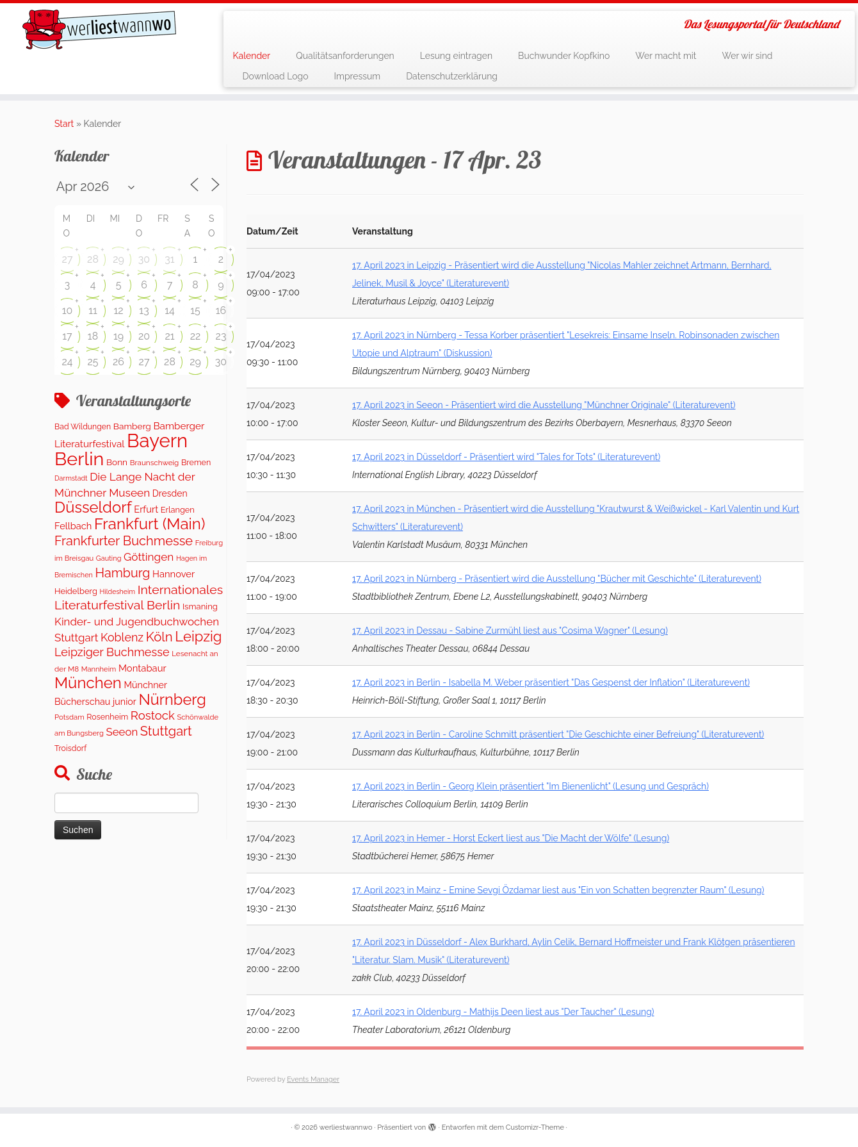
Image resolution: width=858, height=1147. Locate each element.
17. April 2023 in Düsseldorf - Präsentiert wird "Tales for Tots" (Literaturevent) (506, 457)
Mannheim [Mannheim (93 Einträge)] (99, 668)
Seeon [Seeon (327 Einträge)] (122, 731)
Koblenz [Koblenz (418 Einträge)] (122, 637)
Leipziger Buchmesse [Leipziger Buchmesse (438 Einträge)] (112, 652)
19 (118, 336)
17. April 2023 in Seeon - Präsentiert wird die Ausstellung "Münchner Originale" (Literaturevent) (544, 405)
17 (67, 336)
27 (67, 259)
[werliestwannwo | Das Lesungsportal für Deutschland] (99, 29)
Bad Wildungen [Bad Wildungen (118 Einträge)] (82, 426)
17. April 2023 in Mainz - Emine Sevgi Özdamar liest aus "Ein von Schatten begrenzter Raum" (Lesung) (558, 890)
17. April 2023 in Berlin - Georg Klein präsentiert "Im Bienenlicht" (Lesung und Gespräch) (530, 786)
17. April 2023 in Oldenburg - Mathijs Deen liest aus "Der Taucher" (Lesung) (503, 1012)
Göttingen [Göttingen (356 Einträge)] (149, 556)
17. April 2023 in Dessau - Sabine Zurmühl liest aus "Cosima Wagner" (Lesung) (510, 630)
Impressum (357, 76)
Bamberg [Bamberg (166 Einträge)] (132, 426)
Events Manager (313, 1079)
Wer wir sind (747, 56)
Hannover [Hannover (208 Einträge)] (173, 573)
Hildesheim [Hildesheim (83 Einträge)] (117, 591)
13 (144, 310)
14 (170, 310)
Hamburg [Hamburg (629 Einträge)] (122, 573)
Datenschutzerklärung (452, 76)
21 (169, 336)
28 (93, 259)
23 (221, 336)
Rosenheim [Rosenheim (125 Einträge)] (107, 717)
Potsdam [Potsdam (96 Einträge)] (69, 717)
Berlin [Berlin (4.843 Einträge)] (79, 459)
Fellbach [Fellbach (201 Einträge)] (73, 525)
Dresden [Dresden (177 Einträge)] (170, 493)
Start (64, 124)
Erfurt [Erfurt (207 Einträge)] (146, 509)
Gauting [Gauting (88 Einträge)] (109, 558)
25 (92, 362)
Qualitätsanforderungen (345, 56)
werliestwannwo (346, 1127)
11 (92, 310)
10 (67, 310)
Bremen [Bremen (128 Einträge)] (196, 462)
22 (195, 336)
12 (118, 310)
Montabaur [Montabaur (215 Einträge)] (142, 668)
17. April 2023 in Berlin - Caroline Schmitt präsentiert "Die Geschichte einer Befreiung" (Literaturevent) (558, 734)
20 (144, 336)
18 (93, 336)
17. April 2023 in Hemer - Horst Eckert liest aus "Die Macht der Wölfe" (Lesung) (510, 838)
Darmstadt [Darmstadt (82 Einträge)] (71, 478)
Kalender (252, 56)
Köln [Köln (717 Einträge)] (159, 637)
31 (169, 259)
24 (66, 362)
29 (118, 259)
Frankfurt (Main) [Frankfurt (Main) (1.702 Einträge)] (149, 524)
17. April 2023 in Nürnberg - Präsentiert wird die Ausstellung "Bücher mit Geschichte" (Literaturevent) (556, 579)
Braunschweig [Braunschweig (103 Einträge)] (154, 462)
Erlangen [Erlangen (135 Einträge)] (178, 510)
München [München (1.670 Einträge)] (88, 682)
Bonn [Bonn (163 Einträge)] (116, 462)
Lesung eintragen (456, 56)
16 (221, 310)
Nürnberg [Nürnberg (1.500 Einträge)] (172, 700)
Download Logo (276, 76)
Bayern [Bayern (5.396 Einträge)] (157, 440)
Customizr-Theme (535, 1127)
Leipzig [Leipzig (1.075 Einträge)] (198, 636)
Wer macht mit (665, 56)
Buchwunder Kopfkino (564, 56)
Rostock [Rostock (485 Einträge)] (153, 715)
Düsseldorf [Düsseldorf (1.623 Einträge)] (93, 507)
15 (195, 310)
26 (118, 362)
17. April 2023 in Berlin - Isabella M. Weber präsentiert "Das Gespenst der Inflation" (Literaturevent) (551, 682)
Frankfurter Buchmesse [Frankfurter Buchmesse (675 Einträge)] (123, 541)
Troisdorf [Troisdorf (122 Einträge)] (70, 748)
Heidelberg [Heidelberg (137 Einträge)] (75, 591)
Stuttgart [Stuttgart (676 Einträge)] (166, 731)
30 (144, 259)
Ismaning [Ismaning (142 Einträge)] (200, 606)
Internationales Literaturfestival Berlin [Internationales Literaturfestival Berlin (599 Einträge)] (138, 597)
